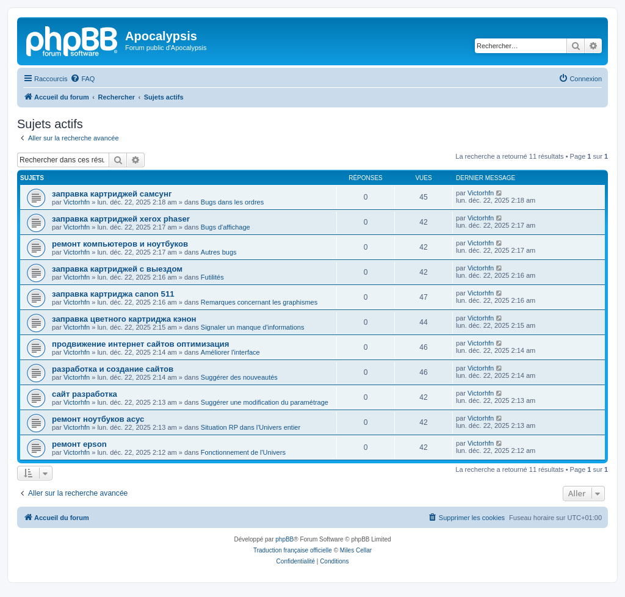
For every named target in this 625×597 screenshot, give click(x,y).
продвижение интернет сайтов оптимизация (140, 344)
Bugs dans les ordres (232, 202)
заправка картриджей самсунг (112, 193)
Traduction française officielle (292, 550)
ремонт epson (79, 444)
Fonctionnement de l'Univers (243, 452)
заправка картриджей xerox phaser (121, 218)
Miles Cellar (356, 550)
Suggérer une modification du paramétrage (264, 402)
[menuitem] (82, 78)
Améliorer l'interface (230, 352)
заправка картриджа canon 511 (113, 293)
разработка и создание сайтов (112, 369)
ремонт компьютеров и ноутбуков (120, 243)
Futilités (212, 277)
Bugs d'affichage (225, 227)
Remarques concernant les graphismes (259, 302)
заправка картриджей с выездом (117, 268)
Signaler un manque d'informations (253, 327)
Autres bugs (219, 252)
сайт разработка (84, 394)
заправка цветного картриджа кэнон (124, 319)
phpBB (284, 539)
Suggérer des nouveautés (239, 377)
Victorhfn (76, 202)
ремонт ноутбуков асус (98, 419)
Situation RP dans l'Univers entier (250, 427)
